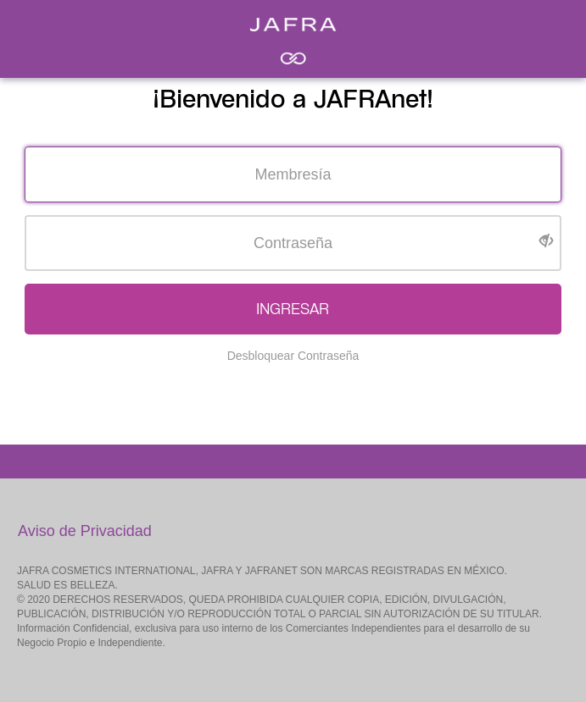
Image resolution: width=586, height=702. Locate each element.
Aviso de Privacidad (85, 530)
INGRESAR (292, 309)
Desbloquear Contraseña (293, 355)
